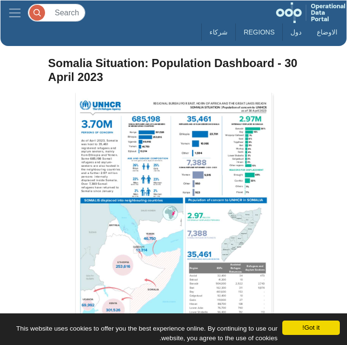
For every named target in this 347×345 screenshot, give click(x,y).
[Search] (56, 13)
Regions (259, 32)
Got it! (311, 327)
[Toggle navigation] (15, 12)
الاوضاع (327, 32)
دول (295, 32)
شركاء (218, 32)
